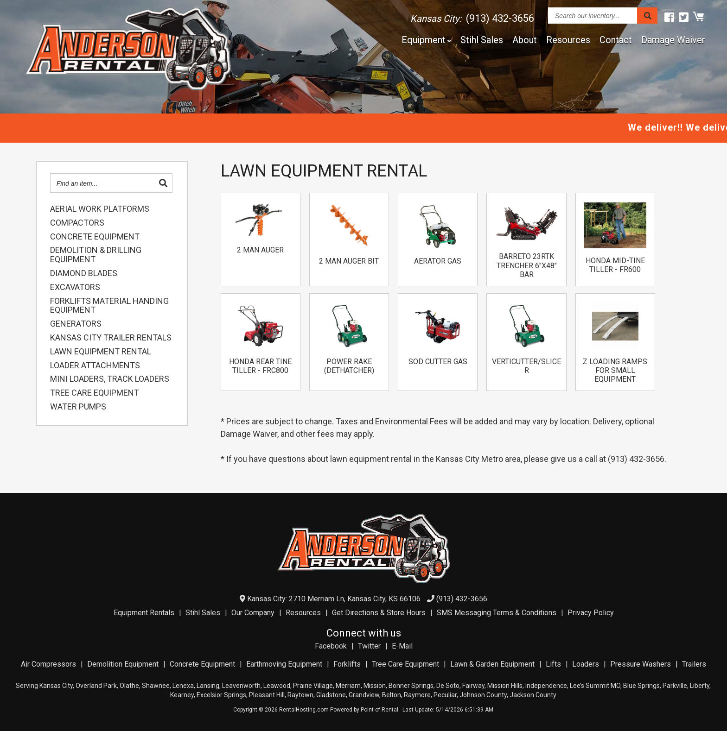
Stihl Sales (481, 39)
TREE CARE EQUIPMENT (94, 392)
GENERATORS (76, 323)
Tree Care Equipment (405, 664)
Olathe (129, 685)
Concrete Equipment (202, 664)
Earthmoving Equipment (284, 664)
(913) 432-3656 (457, 598)
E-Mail (402, 646)
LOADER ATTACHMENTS (95, 365)
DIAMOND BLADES (83, 273)
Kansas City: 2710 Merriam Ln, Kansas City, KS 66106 (330, 598)
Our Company (252, 612)
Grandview (364, 695)
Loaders (585, 664)
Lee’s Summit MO (595, 685)
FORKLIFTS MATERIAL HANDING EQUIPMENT (109, 305)
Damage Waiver (673, 39)
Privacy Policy (591, 612)
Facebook (331, 646)
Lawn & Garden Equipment (492, 664)
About (524, 39)
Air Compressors (48, 664)
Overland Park (96, 685)
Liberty (699, 685)
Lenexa (183, 685)
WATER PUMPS (78, 406)
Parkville (675, 685)
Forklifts (347, 664)
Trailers (694, 664)
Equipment (426, 39)
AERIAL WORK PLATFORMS (99, 209)
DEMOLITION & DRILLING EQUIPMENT (95, 255)
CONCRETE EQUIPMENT (95, 236)
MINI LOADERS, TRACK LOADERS (109, 379)
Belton (391, 695)
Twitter (369, 646)
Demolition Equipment (123, 664)
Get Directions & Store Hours (379, 612)
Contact (615, 39)
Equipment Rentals (144, 612)
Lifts (553, 664)
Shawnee (156, 685)
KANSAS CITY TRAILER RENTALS (111, 337)
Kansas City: (472, 18)
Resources (568, 39)
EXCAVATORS (75, 287)
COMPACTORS (77, 222)
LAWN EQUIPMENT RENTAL (100, 351)
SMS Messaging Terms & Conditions (496, 612)
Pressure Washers (640, 664)
